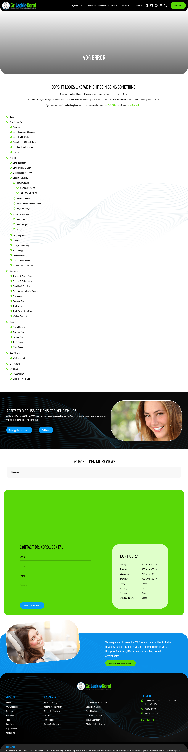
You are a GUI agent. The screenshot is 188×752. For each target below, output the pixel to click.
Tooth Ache (17, 306)
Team (113, 5)
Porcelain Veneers (23, 198)
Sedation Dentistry (20, 255)
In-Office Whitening (27, 187)
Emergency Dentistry (21, 245)
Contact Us (138, 5)
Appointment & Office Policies (24, 141)
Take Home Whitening (28, 192)
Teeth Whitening (22, 182)
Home (12, 116)
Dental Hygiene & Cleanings (23, 167)
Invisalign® (17, 240)
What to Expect (19, 357)
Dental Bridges (22, 224)
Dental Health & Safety (21, 136)
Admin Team (18, 341)
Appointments (15, 363)
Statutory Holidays (127, 597)
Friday (122, 583)
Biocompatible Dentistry (22, 172)
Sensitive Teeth (19, 301)
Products (16, 151)
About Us (16, 126)
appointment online (55, 416)
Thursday (124, 578)
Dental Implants (19, 235)
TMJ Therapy (18, 250)
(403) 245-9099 (109, 105)
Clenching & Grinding (21, 286)
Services (90, 5)
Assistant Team (19, 331)
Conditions (102, 5)
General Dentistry (19, 162)
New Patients (125, 5)
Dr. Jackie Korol (19, 326)
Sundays (123, 593)
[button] (7, 480)
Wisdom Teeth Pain (20, 316)
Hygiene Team (18, 336)
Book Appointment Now (18, 430)
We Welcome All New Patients (119, 663)
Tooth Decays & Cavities (22, 311)
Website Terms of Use (21, 378)
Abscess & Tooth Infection (23, 276)
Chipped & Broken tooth (22, 281)
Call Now (45, 430)
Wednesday (124, 573)
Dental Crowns (22, 219)
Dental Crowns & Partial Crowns (25, 291)
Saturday (123, 588)
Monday (123, 564)
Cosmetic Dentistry (20, 177)
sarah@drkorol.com (134, 105)
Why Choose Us (76, 5)
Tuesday (123, 569)
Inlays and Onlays (23, 208)
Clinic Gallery (18, 346)
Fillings (19, 229)
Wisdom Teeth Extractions (23, 265)
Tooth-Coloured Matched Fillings (28, 203)
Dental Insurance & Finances (24, 131)
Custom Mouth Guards (21, 260)
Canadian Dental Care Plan (23, 146)
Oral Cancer (17, 296)
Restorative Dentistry (21, 214)
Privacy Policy (18, 373)
